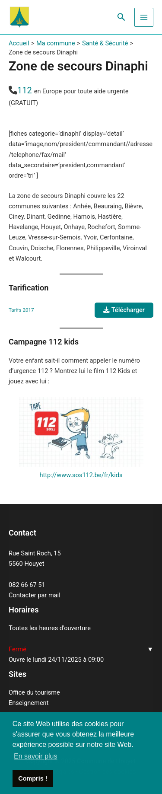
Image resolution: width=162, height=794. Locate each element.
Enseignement (28, 703)
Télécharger (124, 310)
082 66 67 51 (27, 585)
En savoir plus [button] (35, 756)
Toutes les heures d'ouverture (50, 628)
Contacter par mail (34, 595)
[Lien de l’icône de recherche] (121, 17)
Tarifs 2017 (21, 310)
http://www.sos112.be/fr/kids (81, 475)
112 (24, 90)
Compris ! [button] (32, 778)
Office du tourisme (34, 692)
